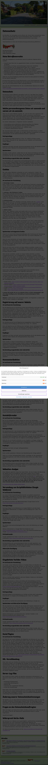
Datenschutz (24, 397)
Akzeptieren (24, 387)
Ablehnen (24, 390)
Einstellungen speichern (24, 394)
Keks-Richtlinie (19, 397)
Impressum (30, 397)
